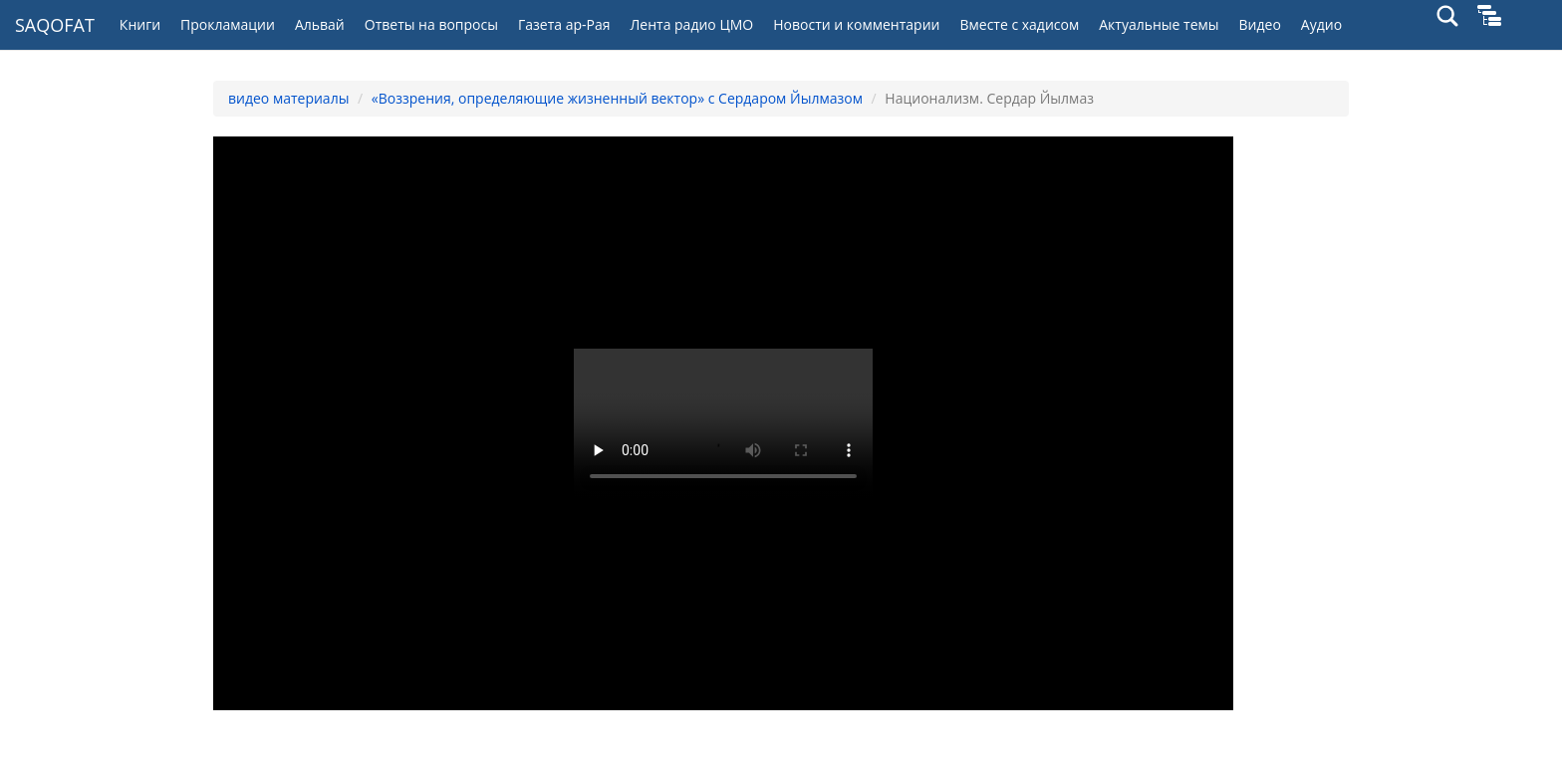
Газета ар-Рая (564, 24)
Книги (140, 24)
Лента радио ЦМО (691, 24)
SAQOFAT (55, 25)
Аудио (1321, 24)
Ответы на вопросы (431, 24)
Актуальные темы (1158, 24)
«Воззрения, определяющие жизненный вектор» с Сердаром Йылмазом (617, 98)
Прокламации (227, 24)
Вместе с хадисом (1019, 24)
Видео (1260, 24)
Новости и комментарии (856, 24)
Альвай (320, 24)
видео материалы (288, 98)
